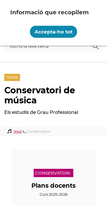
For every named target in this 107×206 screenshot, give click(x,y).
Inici (18, 131)
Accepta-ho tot (53, 32)
